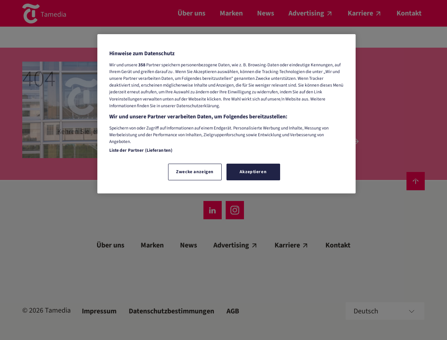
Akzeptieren (253, 171)
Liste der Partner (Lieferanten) (141, 150)
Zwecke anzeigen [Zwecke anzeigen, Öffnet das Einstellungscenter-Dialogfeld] (195, 171)
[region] (226, 114)
